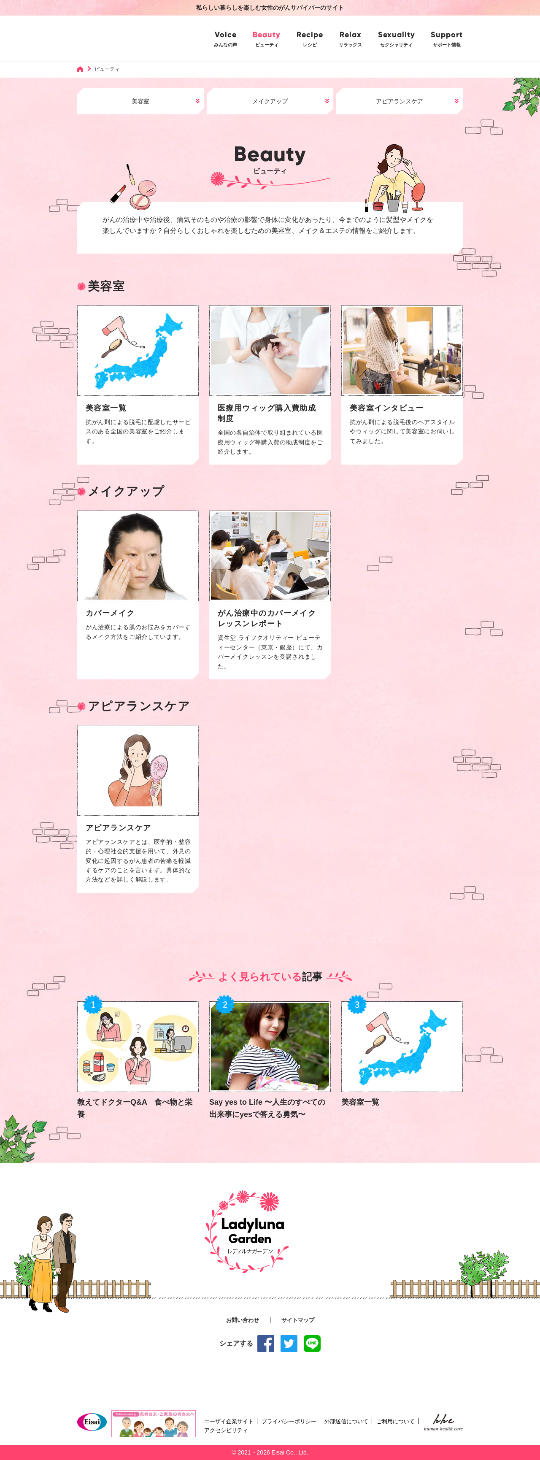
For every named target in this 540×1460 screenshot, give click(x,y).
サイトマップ (297, 1320)
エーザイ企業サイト (229, 1421)
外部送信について (346, 1421)
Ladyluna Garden (139, 38)
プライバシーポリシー (289, 1421)
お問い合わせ (242, 1320)
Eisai (92, 1422)
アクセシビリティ (226, 1430)
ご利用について (395, 1421)
